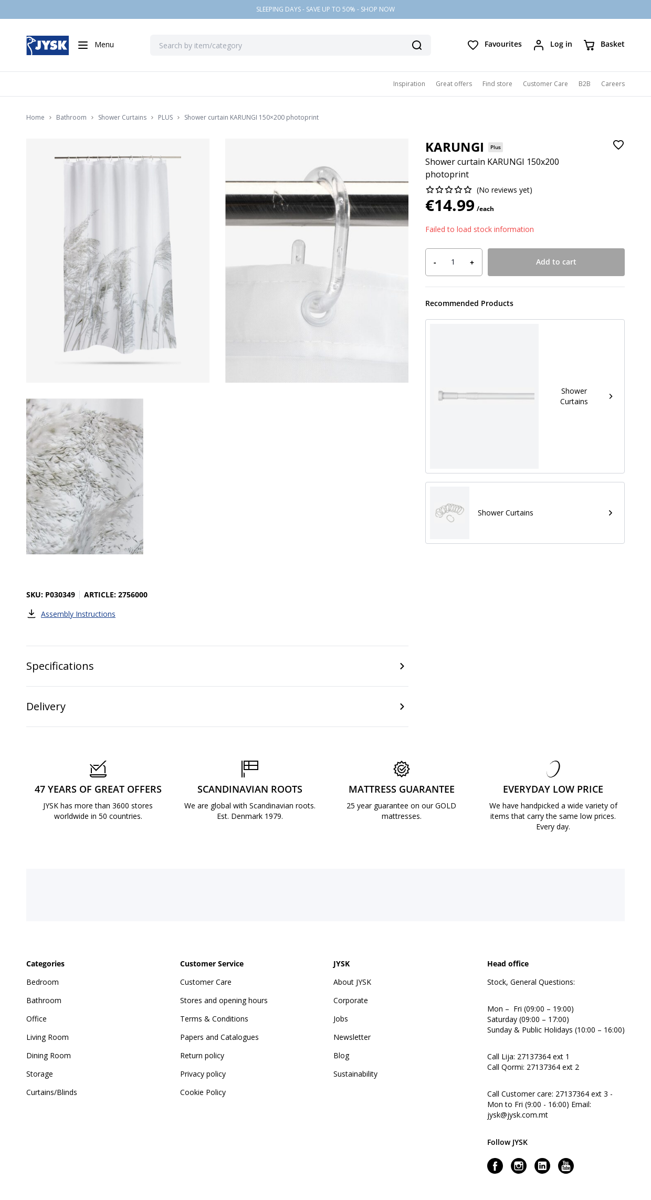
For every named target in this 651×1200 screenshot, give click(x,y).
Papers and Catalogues (219, 1037)
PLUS (165, 117)
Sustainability (355, 1074)
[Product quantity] (453, 262)
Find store (497, 83)
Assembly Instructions (71, 613)
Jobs (340, 1019)
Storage (39, 1074)
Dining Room (48, 1055)
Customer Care (545, 83)
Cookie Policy (203, 1092)
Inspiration (409, 83)
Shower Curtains (122, 117)
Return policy (202, 1055)
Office (36, 1019)
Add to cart (556, 262)
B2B (585, 83)
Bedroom (42, 982)
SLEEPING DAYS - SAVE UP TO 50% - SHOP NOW (325, 9)
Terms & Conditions (214, 1019)
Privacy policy (203, 1074)
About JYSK (352, 982)
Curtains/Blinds (51, 1092)
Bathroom (71, 117)
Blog (341, 1055)
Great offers (454, 83)
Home (35, 117)
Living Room (47, 1037)
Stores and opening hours (224, 1000)
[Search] (417, 45)
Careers (613, 83)
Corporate (350, 1000)
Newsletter (352, 1037)
